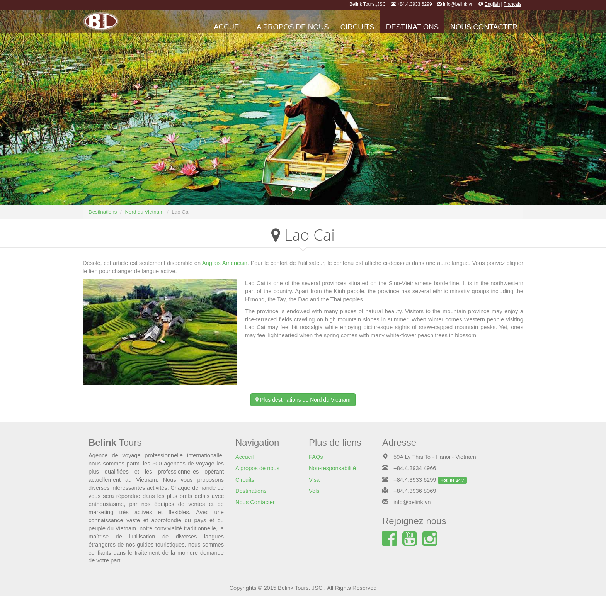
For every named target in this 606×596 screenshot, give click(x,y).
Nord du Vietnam (144, 212)
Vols (314, 491)
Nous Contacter (483, 27)
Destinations (412, 27)
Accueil (229, 27)
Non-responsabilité (332, 468)
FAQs (316, 457)
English (492, 4)
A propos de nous (293, 27)
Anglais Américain (224, 263)
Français (512, 4)
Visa (314, 480)
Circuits (357, 27)
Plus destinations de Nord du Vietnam (303, 400)
